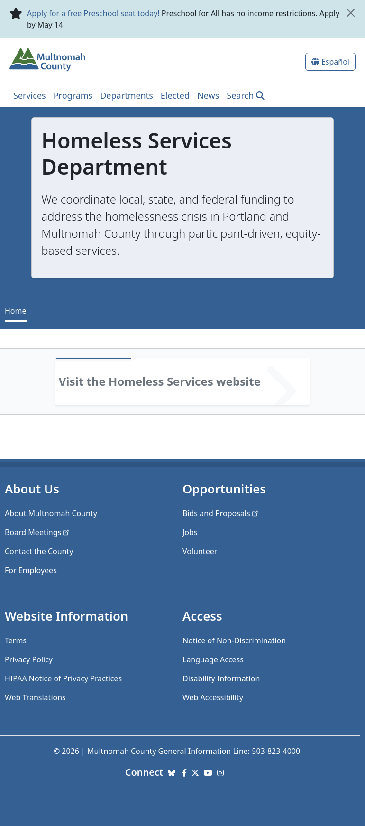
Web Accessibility (212, 697)
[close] (351, 13)
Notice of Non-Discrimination (234, 640)
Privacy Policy (29, 659)
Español (335, 61)
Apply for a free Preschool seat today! (93, 13)
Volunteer (199, 551)
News (208, 95)
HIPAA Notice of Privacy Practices (63, 678)
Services (29, 95)
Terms (16, 640)
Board (38, 532)
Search (240, 95)
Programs (73, 95)
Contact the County (39, 551)
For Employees (31, 570)
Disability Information (221, 678)
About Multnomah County (51, 513)
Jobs (190, 532)
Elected (175, 95)
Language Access (213, 659)
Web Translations (35, 697)
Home (16, 311)
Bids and (221, 513)
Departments (126, 95)
